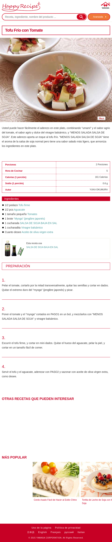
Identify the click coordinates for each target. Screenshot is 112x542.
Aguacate (19, 209)
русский (69, 532)
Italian (81, 532)
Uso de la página (41, 527)
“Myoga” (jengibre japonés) (29, 218)
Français (56, 532)
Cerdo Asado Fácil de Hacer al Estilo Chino (55, 500)
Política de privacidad (67, 527)
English (42, 532)
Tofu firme (24, 205)
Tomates (32, 214)
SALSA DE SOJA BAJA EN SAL (38, 223)
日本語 (31, 532)
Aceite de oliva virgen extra (37, 232)
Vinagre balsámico (32, 227)
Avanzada (98, 17)
